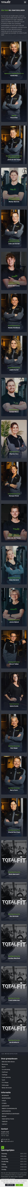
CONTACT (4, 1124)
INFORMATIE (5, 1095)
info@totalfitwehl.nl (8, 1141)
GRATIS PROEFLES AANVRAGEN (10, 1113)
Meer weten (10, 1185)
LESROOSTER (5, 1106)
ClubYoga (4, 1074)
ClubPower (5, 1072)
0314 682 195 (6, 1139)
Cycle (3, 1080)
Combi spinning (6, 1077)
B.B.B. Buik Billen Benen (8, 1061)
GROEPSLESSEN (6, 1098)
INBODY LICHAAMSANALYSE (9, 1108)
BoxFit (3, 1067)
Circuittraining (6, 1069)
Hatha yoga (5, 1085)
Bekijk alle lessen (7, 1087)
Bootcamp (5, 1064)
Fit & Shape (5, 1082)
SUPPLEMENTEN (6, 1111)
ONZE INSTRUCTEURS (8, 1119)
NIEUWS (4, 1116)
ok (19, 1185)
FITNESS (4, 1103)
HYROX (4, 1100)
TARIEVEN (4, 1121)
